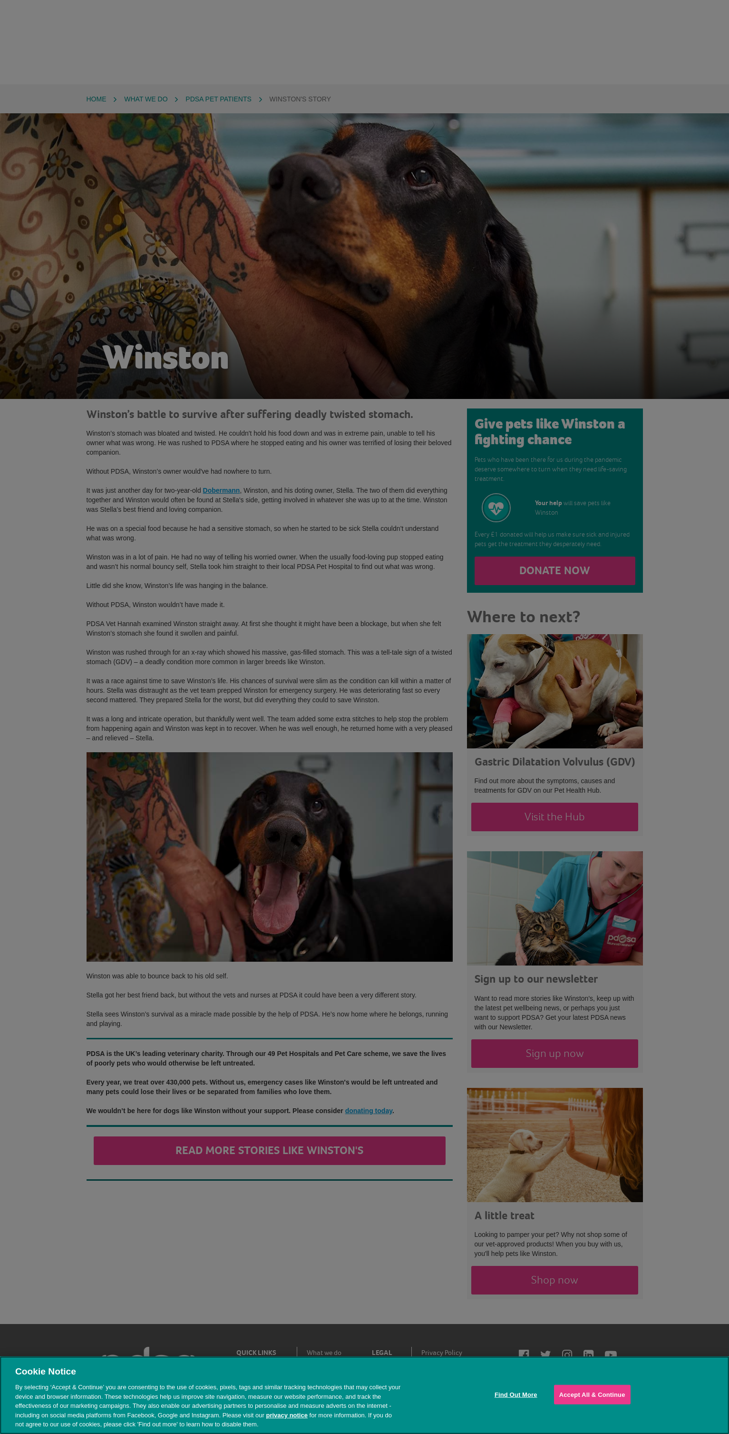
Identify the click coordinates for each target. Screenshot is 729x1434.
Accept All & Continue (592, 1394)
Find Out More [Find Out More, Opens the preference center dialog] (516, 1394)
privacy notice (286, 1415)
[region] (364, 1395)
